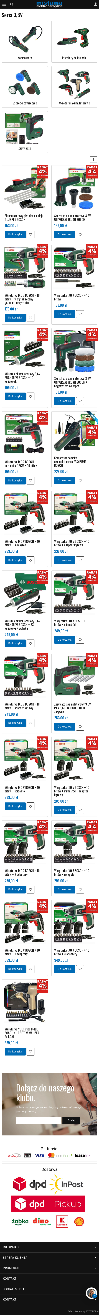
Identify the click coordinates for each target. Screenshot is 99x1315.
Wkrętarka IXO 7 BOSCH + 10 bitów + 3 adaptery (71, 952)
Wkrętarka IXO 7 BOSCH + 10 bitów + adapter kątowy (22, 706)
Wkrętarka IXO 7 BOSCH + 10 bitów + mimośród (71, 623)
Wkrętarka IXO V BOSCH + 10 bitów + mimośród (22, 543)
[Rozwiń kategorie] (4, 4)
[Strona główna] (49, 4)
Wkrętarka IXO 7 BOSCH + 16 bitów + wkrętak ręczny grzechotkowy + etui (22, 299)
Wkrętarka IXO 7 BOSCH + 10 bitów (71, 297)
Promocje (49, 1268)
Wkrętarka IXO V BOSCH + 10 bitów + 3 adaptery (22, 952)
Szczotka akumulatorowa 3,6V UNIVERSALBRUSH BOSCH (72, 217)
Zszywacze (24, 148)
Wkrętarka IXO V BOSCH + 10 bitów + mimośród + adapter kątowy (71, 791)
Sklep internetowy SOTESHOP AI (83, 1311)
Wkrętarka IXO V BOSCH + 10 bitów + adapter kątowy (71, 543)
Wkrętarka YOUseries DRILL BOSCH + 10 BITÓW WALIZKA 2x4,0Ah (22, 1033)
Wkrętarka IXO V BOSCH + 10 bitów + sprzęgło (22, 789)
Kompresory (25, 57)
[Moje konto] (95, 4)
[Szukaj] (11, 4)
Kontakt (10, 1278)
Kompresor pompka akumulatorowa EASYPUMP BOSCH (70, 461)
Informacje (49, 1247)
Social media (49, 1289)
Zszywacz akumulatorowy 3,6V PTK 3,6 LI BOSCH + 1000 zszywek (72, 708)
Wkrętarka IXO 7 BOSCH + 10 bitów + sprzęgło (71, 872)
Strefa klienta (49, 1257)
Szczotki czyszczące (25, 103)
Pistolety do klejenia (74, 57)
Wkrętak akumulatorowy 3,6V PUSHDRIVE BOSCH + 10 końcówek (22, 377)
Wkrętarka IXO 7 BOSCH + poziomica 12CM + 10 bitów (21, 463)
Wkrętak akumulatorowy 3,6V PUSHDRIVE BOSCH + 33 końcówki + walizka (22, 625)
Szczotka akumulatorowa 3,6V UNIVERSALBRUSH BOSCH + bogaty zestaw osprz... (72, 382)
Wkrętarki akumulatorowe (74, 103)
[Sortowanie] (93, 159)
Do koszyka (15, 234)
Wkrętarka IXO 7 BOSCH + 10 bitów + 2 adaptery (22, 872)
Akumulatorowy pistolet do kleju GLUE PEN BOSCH (24, 217)
